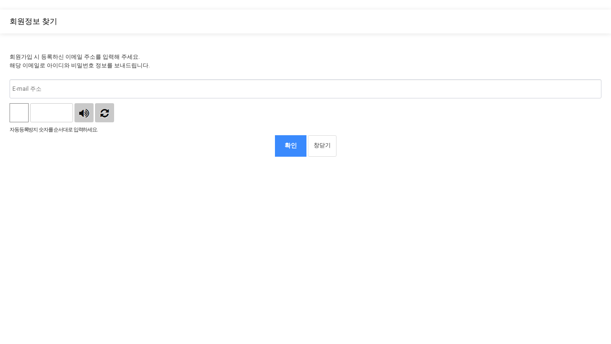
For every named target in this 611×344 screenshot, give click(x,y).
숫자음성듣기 (84, 112)
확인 (290, 145)
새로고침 (104, 112)
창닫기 (322, 145)
